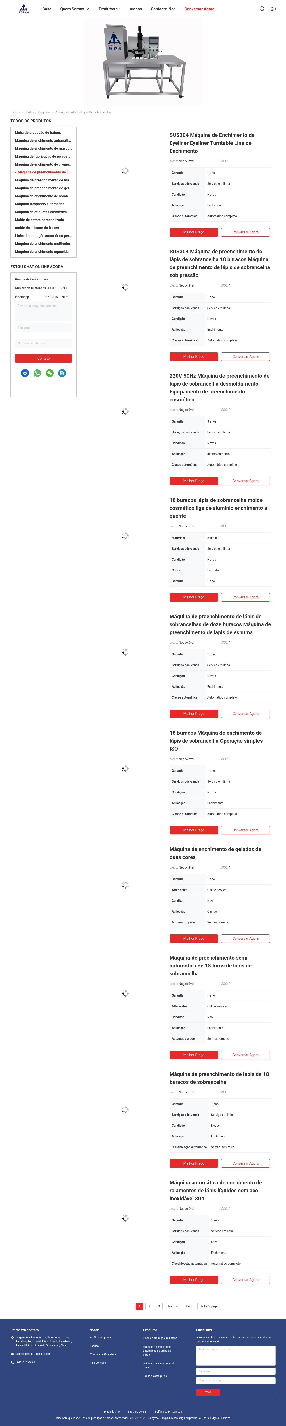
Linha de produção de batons (38, 132)
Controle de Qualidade (103, 1354)
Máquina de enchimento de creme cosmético (43, 164)
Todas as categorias (155, 1376)
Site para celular (137, 1411)
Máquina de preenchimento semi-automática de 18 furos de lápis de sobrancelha (211, 966)
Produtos (28, 112)
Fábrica (94, 1346)
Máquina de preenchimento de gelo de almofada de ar (43, 188)
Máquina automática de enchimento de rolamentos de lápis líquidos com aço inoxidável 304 (216, 1191)
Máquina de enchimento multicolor (42, 244)
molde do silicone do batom (37, 228)
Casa (13, 112)
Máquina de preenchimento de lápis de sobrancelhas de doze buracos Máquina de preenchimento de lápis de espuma (220, 624)
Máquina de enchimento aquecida (42, 252)
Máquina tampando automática (39, 204)
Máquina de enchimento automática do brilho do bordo (43, 140)
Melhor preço (193, 232)
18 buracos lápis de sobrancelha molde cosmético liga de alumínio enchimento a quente (218, 508)
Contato (43, 358)
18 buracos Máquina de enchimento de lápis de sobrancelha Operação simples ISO (216, 741)
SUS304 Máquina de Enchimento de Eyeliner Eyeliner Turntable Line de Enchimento (212, 143)
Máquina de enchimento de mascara (43, 148)
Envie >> (208, 1392)
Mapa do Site (112, 1411)
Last (189, 1306)
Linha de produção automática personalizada (43, 236)
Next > (172, 1306)
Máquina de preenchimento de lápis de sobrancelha (45, 172)
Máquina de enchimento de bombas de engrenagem (43, 196)
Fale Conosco (98, 1362)
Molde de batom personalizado (39, 220)
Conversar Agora (246, 232)
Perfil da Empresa (100, 1337)
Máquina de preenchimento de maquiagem (43, 180)
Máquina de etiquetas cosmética (41, 212)
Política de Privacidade (168, 1411)
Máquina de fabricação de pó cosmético (43, 156)
